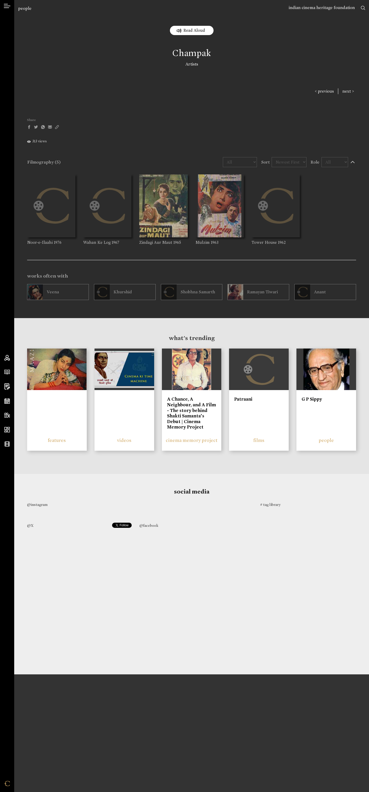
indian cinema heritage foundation (322, 7)
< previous (324, 91)
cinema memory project (191, 440)
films (258, 440)
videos (124, 440)
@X (30, 525)
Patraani (243, 399)
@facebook (148, 525)
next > (348, 91)
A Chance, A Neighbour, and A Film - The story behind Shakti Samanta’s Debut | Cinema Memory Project (191, 413)
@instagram (37, 504)
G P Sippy (312, 399)
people (25, 8)
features (57, 440)
